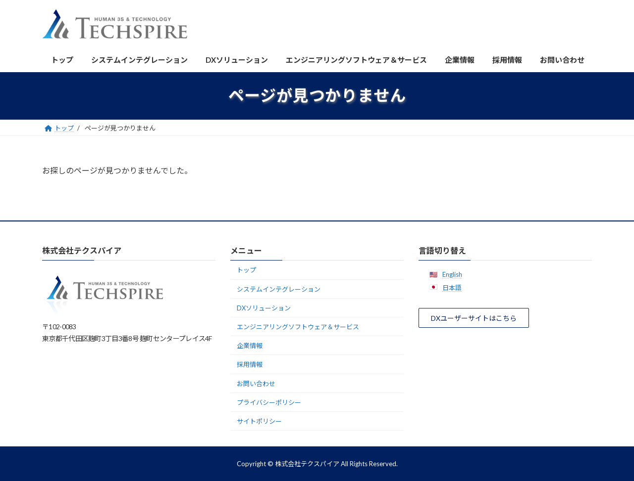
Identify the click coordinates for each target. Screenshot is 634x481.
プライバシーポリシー (269, 402)
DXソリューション (264, 308)
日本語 (452, 288)
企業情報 (250, 346)
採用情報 (250, 364)
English (452, 274)
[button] (474, 318)
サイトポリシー (259, 421)
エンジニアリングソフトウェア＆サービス (298, 327)
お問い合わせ (256, 383)
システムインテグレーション (278, 289)
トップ (246, 270)
